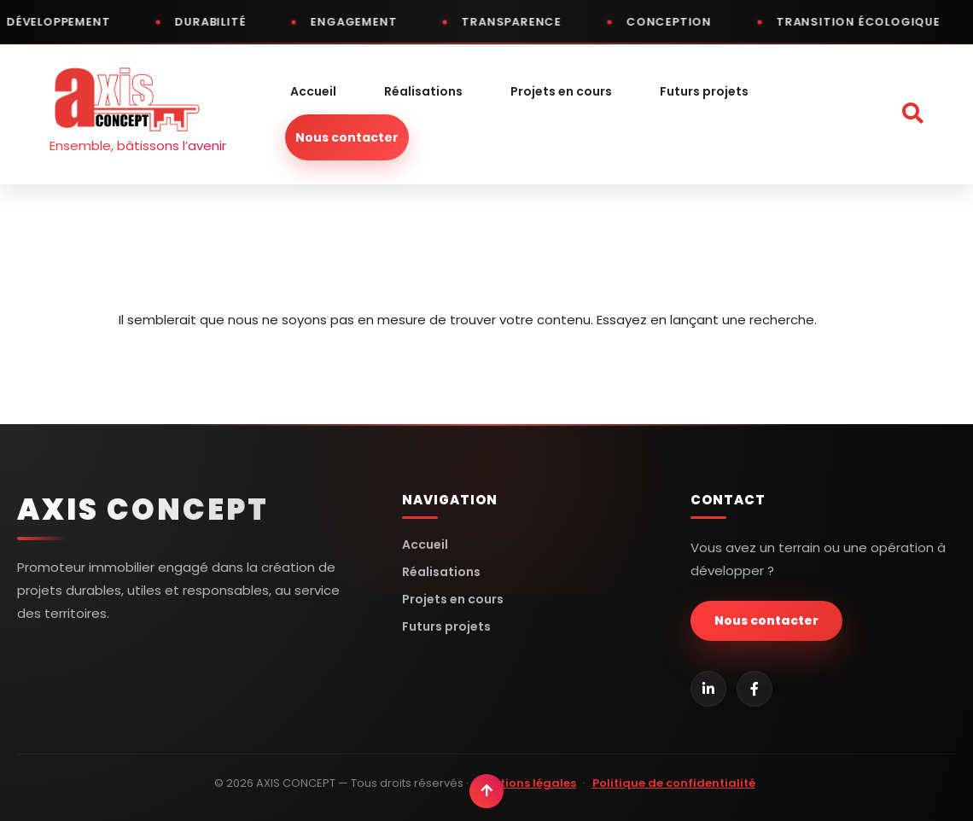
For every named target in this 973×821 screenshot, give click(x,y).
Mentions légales (525, 783)
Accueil (313, 91)
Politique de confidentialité (673, 783)
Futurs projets (704, 91)
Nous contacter (347, 137)
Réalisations (423, 91)
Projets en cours (561, 91)
